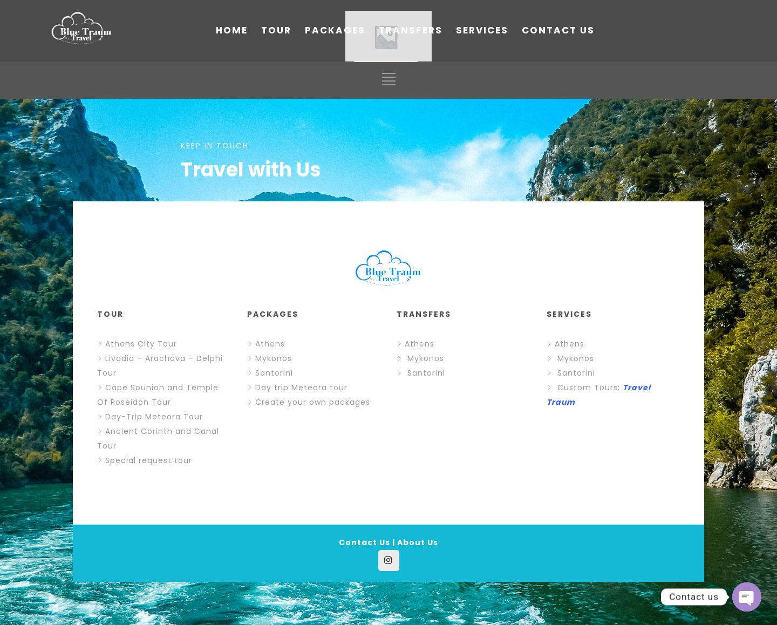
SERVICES (482, 30)
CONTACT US (558, 30)
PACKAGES (335, 30)
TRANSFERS (410, 30)
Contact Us (364, 542)
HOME (232, 30)
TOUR (276, 30)
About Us (417, 542)
